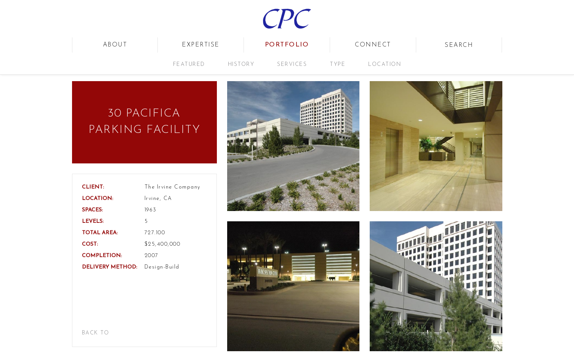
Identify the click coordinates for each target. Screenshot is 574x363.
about (115, 45)
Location (384, 64)
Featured (189, 64)
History (241, 64)
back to (95, 333)
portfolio (287, 45)
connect (373, 45)
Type (337, 64)
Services (292, 64)
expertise (201, 45)
